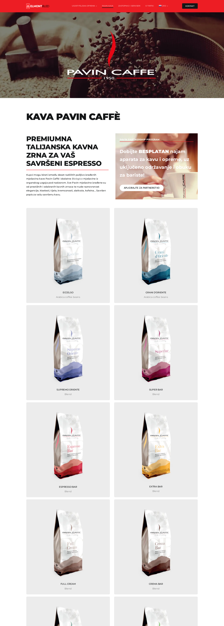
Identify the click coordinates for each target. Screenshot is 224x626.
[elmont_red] (37, 4)
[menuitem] (163, 6)
